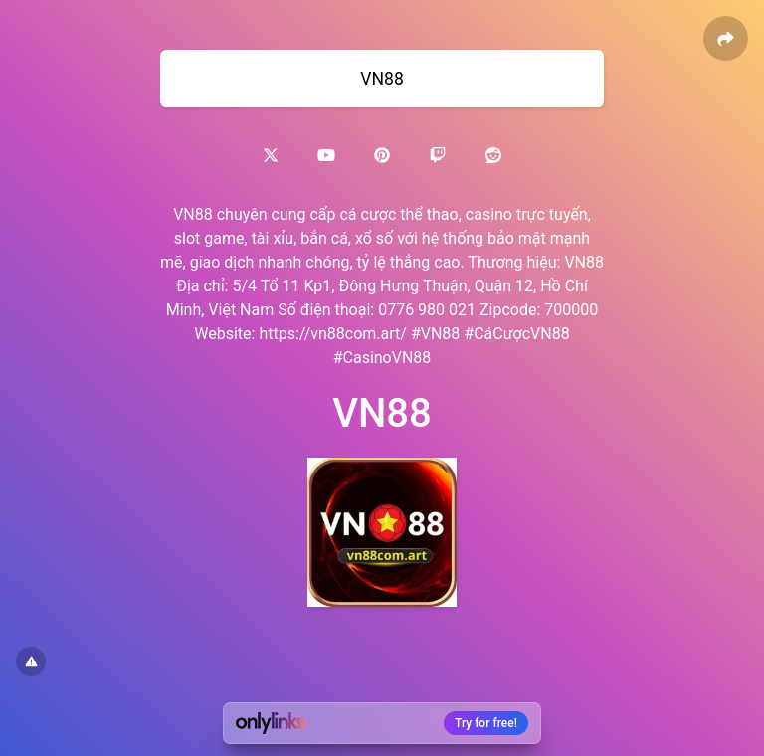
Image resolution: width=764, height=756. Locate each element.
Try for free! (486, 723)
